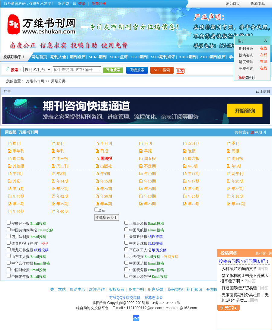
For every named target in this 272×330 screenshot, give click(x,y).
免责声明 (136, 289)
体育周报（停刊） (25, 243)
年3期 (193, 166)
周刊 (17, 143)
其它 (17, 181)
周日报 (237, 158)
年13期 (150, 196)
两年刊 (237, 173)
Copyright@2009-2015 (125, 303)
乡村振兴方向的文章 (239, 268)
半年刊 (18, 151)
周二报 (18, 158)
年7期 (18, 173)
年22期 (62, 188)
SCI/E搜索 (162, 70)
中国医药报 (138, 263)
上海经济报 (138, 223)
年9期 (105, 173)
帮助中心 (77, 289)
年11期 (194, 173)
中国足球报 (138, 243)
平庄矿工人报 (140, 250)
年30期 (194, 188)
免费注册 (98, 4)
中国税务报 (138, 270)
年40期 (18, 211)
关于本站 (58, 289)
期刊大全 (58, 57)
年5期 (237, 166)
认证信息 (263, 91)
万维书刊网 (35, 81)
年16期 (150, 181)
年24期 (106, 188)
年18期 (237, 196)
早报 (148, 151)
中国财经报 (20, 270)
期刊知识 (194, 289)
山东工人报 (20, 257)
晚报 (192, 151)
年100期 (238, 203)
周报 (235, 151)
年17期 (194, 181)
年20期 (237, 181)
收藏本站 (258, 4)
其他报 (18, 166)
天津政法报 (138, 237)
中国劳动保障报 (24, 230)
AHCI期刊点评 (213, 57)
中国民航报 (138, 230)
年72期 (194, 203)
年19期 (62, 203)
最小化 (260, 253)
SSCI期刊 (139, 57)
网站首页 (39, 57)
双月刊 (194, 143)
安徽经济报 (20, 223)
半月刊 (106, 143)
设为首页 (233, 4)
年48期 (18, 196)
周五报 (150, 158)
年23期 (150, 203)
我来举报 (175, 289)
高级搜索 (137, 70)
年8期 (61, 173)
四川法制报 (20, 237)
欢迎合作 (97, 289)
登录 (81, 4)
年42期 (62, 196)
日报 (104, 151)
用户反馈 (155, 289)
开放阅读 (214, 289)
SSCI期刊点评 (163, 57)
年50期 (106, 196)
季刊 (235, 143)
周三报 (62, 158)
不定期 (150, 166)
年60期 (62, 211)
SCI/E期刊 (98, 57)
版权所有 (116, 289)
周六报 (194, 158)
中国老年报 (20, 276)
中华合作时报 (22, 263)
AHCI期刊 (188, 57)
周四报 (106, 158)
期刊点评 (77, 57)
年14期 (62, 181)
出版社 (106, 166)
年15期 (106, 181)
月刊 (148, 143)
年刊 (60, 151)
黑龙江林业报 (22, 250)
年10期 (150, 173)
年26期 (18, 203)
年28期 (150, 188)
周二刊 (62, 166)
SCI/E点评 (119, 57)
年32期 (237, 188)
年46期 (106, 203)
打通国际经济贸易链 (239, 288)
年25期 (194, 196)
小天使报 (136, 257)
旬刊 (60, 143)
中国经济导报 (140, 276)
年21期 (18, 188)
